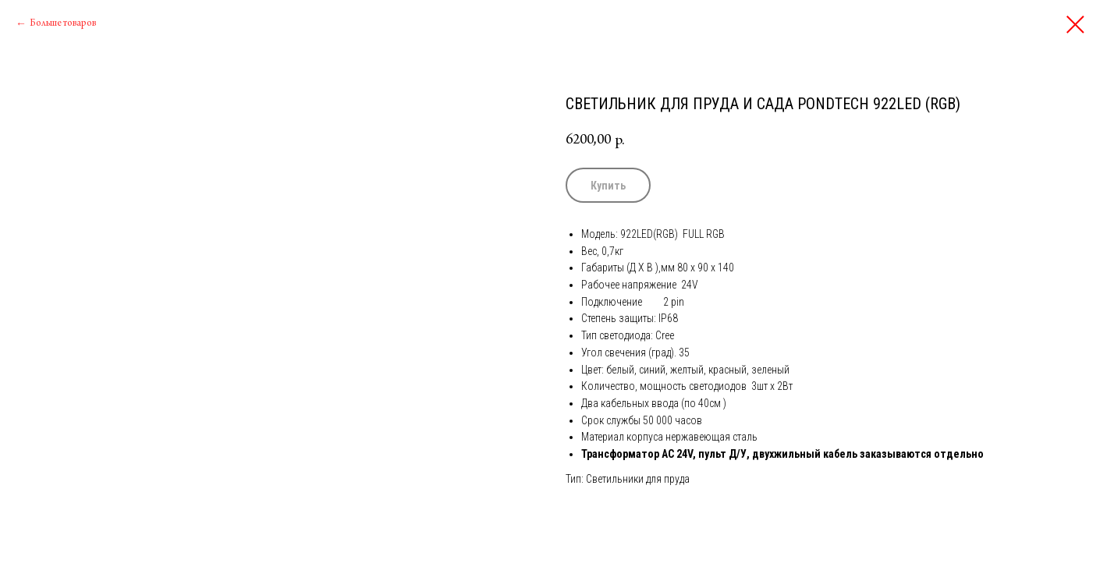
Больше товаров (63, 23)
